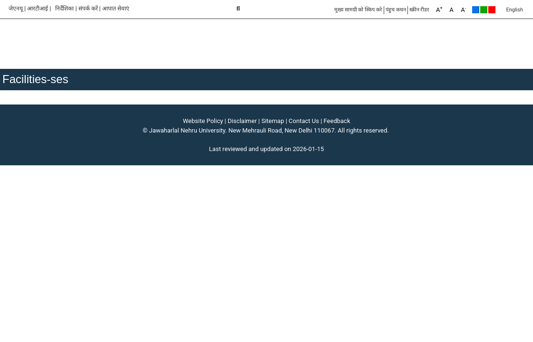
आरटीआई (37, 8)
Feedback (337, 120)
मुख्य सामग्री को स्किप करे (358, 10)
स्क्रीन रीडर (419, 10)
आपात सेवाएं (115, 8)
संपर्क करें (88, 8)
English (514, 10)
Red (491, 9)
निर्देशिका (64, 8)
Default (475, 9)
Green (483, 9)
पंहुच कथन (396, 10)
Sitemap (273, 120)
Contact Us (304, 120)
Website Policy (203, 120)
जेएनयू (16, 8)
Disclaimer (242, 120)
